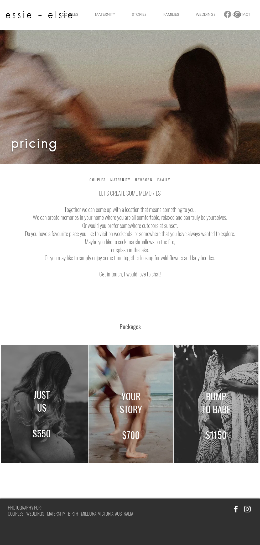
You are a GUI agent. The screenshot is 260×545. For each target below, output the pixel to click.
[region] (44, 404)
